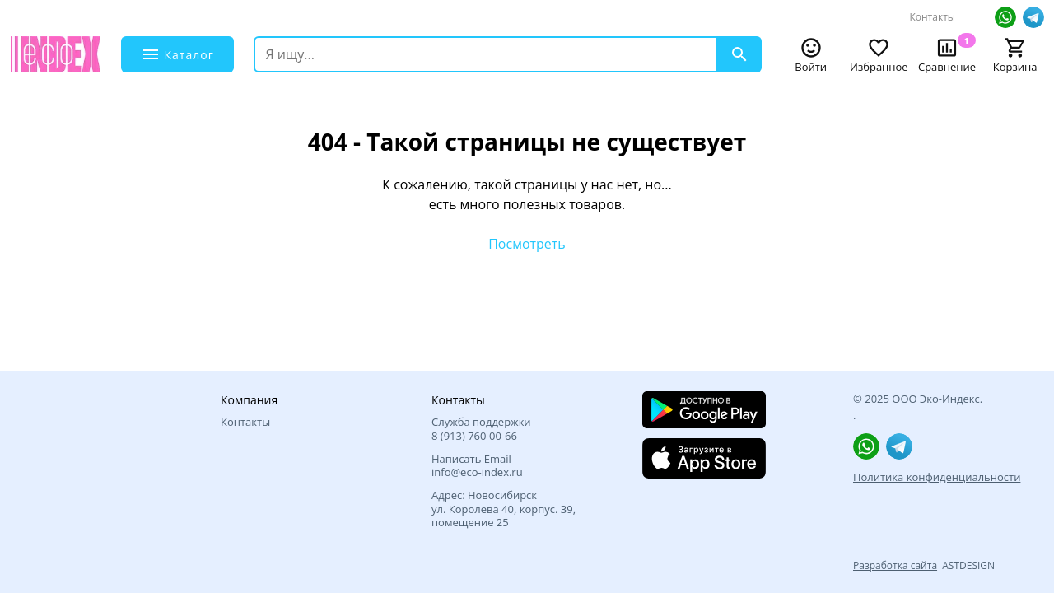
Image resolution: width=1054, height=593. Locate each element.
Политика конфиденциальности (936, 476)
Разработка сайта (895, 565)
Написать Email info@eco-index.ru (477, 465)
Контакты (932, 17)
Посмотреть (527, 244)
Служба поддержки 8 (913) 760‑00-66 (481, 428)
